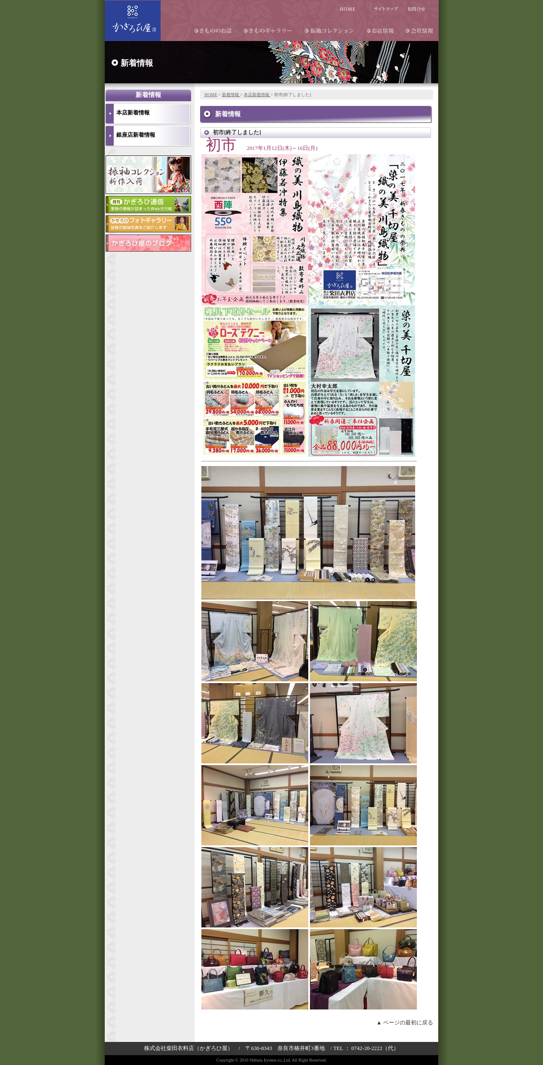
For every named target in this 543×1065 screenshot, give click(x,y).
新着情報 (231, 94)
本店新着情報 (257, 94)
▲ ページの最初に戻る (404, 1023)
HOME (210, 94)
